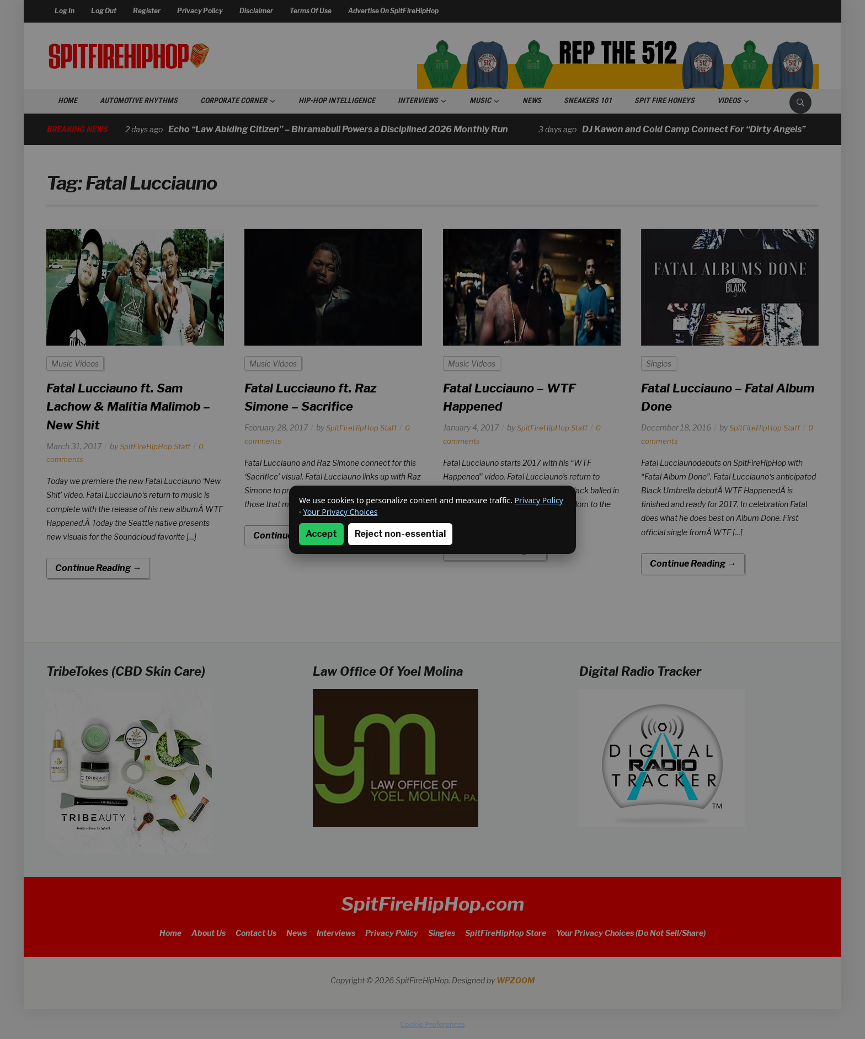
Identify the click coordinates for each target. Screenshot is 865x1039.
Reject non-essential (400, 534)
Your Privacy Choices (340, 512)
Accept (321, 534)
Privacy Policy (539, 500)
